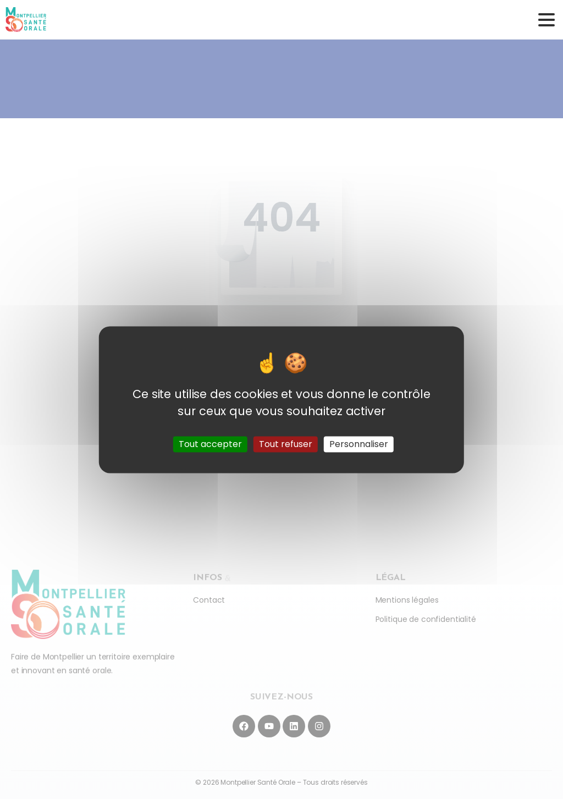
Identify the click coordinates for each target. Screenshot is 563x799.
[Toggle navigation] (547, 19)
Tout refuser (285, 444)
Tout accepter (210, 444)
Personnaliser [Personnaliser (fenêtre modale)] (358, 444)
